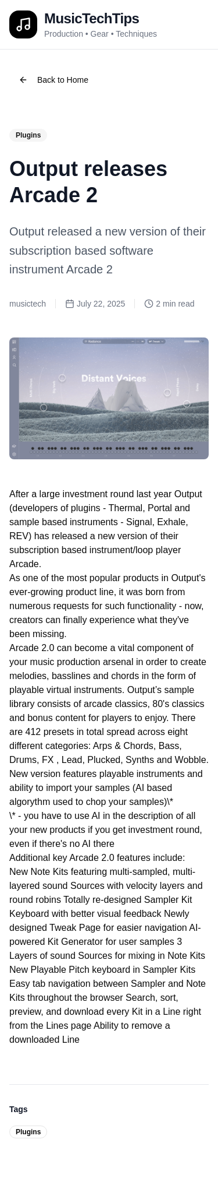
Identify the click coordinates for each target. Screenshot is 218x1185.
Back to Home (53, 80)
